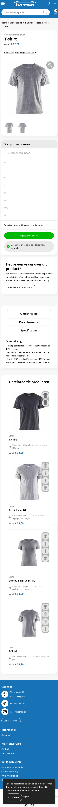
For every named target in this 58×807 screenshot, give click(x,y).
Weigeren (26, 797)
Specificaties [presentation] (29, 330)
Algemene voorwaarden (12, 767)
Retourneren (7, 753)
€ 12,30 (16, 452)
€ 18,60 (16, 523)
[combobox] (21, 12)
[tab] (29, 313)
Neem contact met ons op (20, 287)
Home (4, 22)
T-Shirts (29, 22)
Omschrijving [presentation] (29, 314)
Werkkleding (16, 22)
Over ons (5, 735)
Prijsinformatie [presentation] (29, 322)
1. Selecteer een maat (17, 153)
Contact (5, 749)
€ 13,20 (16, 664)
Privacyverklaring (9, 775)
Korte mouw (41, 22)
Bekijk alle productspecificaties (20, 52)
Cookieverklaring (9, 771)
